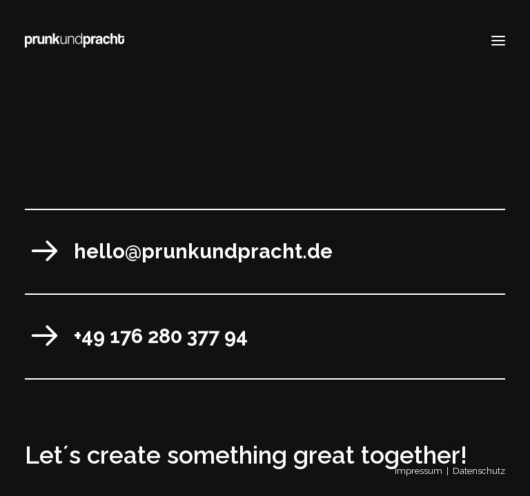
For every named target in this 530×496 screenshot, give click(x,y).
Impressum (418, 471)
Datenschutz (479, 471)
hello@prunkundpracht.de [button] (203, 251)
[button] (498, 40)
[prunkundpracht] (74, 40)
